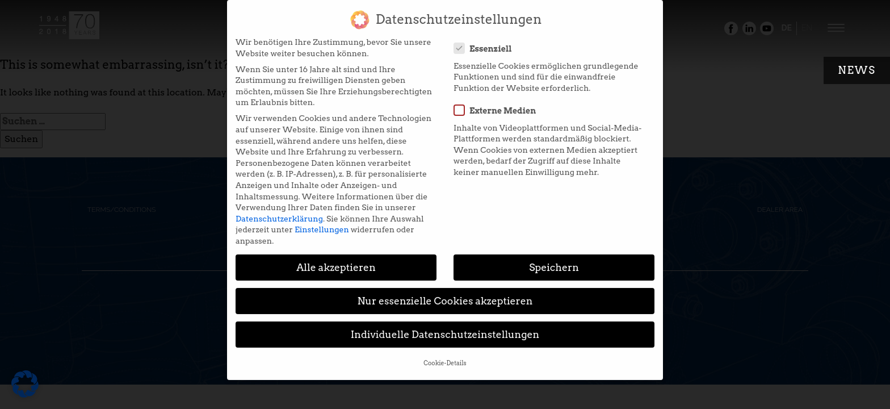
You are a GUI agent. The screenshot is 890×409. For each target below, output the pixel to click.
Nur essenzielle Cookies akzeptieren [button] (444, 295)
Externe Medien (498, 104)
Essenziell (486, 42)
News (857, 70)
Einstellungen (322, 223)
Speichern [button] (554, 261)
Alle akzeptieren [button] (336, 261)
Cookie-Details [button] (444, 357)
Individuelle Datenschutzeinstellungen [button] (445, 328)
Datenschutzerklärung (279, 212)
